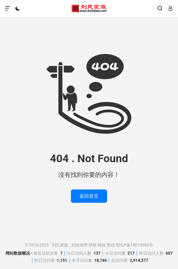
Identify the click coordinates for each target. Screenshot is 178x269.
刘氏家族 (89, 8)
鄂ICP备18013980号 (134, 245)
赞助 (111, 245)
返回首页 (89, 196)
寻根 (92, 245)
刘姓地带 (79, 245)
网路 (102, 245)
